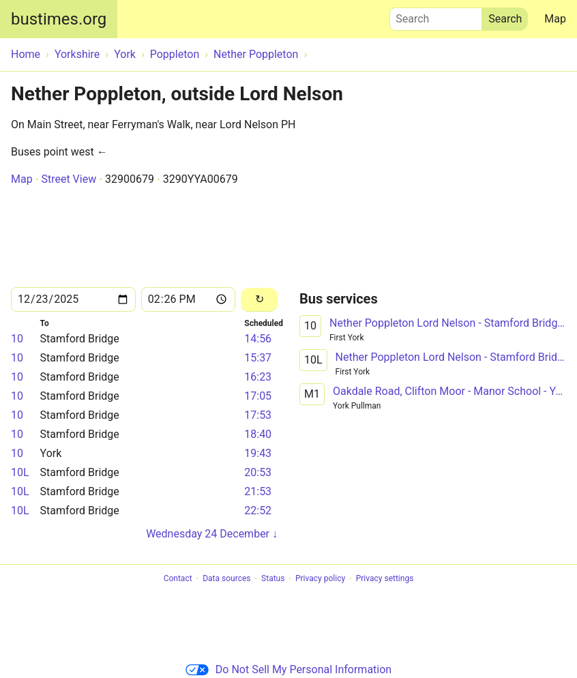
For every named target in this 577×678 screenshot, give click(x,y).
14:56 (257, 338)
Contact (178, 579)
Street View (68, 179)
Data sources (226, 579)
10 (17, 338)
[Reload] (259, 300)
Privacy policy (320, 579)
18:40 (257, 434)
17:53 (257, 415)
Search (435, 16)
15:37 (257, 357)
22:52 (257, 510)
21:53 (257, 491)
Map (555, 18)
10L (20, 472)
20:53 (257, 472)
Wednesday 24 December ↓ (212, 533)
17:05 (257, 395)
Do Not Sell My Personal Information (288, 669)
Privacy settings (385, 579)
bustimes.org (58, 19)
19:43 (257, 453)
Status (272, 579)
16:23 (257, 376)
